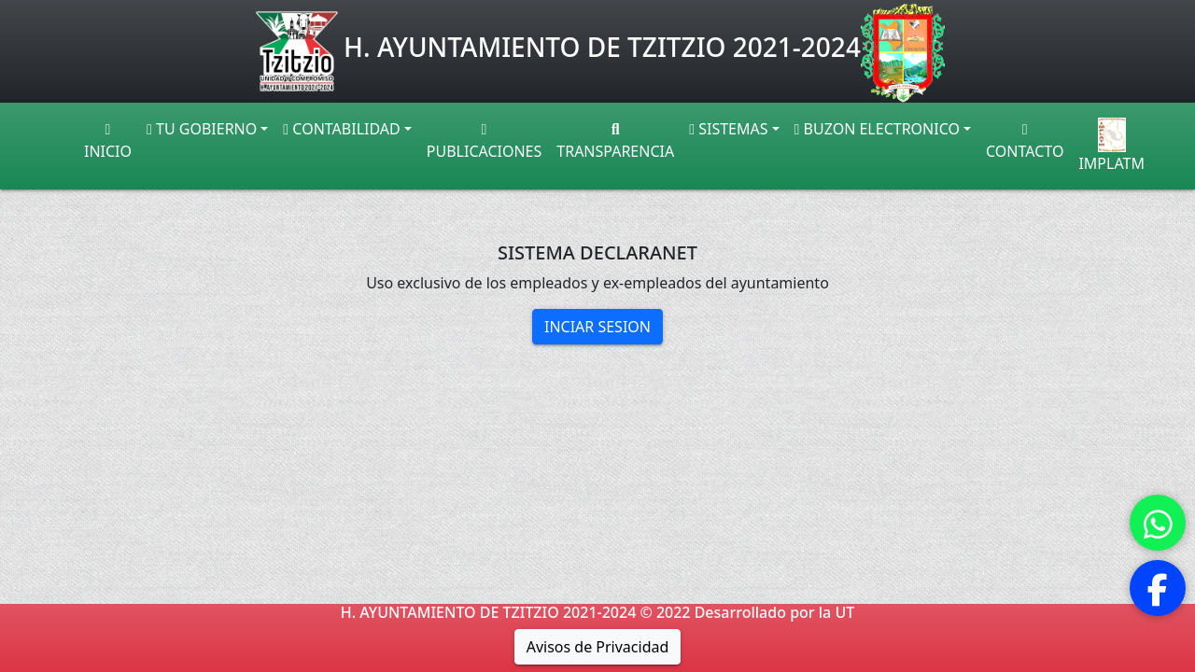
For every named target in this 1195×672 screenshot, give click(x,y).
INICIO (108, 141)
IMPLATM (1111, 146)
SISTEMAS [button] (728, 129)
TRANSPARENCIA (615, 141)
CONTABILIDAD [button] (341, 129)
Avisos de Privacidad (598, 647)
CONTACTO (1024, 141)
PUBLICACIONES (484, 141)
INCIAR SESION (597, 326)
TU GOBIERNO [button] (202, 129)
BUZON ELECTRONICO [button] (877, 129)
